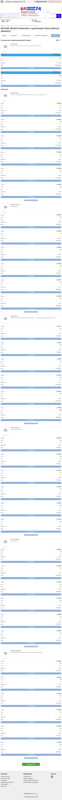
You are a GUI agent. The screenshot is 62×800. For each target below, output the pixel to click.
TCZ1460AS (17, 539)
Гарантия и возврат (28, 778)
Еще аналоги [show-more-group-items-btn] (31, 764)
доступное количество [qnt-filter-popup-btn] (41, 35)
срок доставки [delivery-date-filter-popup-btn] (25, 35)
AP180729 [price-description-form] (59, 103)
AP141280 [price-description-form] (59, 693)
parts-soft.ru (35, 793)
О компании (4, 780)
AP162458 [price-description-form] (59, 614)
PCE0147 (17, 93)
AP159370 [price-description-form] (59, 630)
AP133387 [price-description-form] (59, 454)
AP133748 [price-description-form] (59, 470)
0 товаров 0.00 (7, 20)
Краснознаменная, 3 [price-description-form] (56, 72)
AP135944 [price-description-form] (59, 503)
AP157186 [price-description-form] (59, 565)
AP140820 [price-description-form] (59, 661)
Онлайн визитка (5, 784)
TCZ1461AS (17, 204)
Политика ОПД (27, 776)
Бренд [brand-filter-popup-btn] (3, 35)
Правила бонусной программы (30, 782)
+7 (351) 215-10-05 (40, 1)
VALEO (12, 44)
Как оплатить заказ (5, 778)
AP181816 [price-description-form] (59, 152)
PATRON (12, 93)
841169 (15, 44)
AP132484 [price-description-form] (59, 437)
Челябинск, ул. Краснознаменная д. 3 (30, 15)
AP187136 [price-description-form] (59, 375)
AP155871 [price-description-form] (59, 279)
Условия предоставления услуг (31, 780)
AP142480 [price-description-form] (59, 709)
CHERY (12, 650)
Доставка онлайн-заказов (7, 782)
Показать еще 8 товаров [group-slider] (31, 423)
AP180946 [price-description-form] (59, 119)
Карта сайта (4, 786)
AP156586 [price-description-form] (59, 296)
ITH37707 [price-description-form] (59, 326)
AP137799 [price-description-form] (59, 519)
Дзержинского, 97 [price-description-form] (56, 55)
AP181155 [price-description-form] (59, 135)
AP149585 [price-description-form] (59, 214)
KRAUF (12, 204)
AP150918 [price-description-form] (59, 247)
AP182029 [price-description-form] (59, 168)
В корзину (31, 68)
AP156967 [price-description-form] (59, 549)
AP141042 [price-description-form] (59, 677)
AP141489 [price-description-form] (59, 742)
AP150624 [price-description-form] (59, 231)
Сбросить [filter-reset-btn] (55, 35)
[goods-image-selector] (5, 46)
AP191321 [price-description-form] (59, 391)
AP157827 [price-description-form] (59, 582)
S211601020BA (17, 650)
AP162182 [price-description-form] (59, 598)
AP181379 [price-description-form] (59, 184)
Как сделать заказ (5, 776)
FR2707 (16, 316)
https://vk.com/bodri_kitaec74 (52, 777)
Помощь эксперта (55, 1)
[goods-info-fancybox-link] (4, 51)
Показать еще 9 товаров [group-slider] (31, 200)
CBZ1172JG (17, 427)
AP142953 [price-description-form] (59, 726)
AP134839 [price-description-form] (59, 486)
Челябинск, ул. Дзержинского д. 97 (29, 13)
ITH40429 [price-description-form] (59, 407)
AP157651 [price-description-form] (59, 263)
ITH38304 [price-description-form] (59, 358)
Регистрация (37, 21)
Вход (35, 20)
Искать (59, 16)
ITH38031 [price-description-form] (59, 342)
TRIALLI (12, 316)
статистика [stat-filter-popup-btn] (13, 35)
